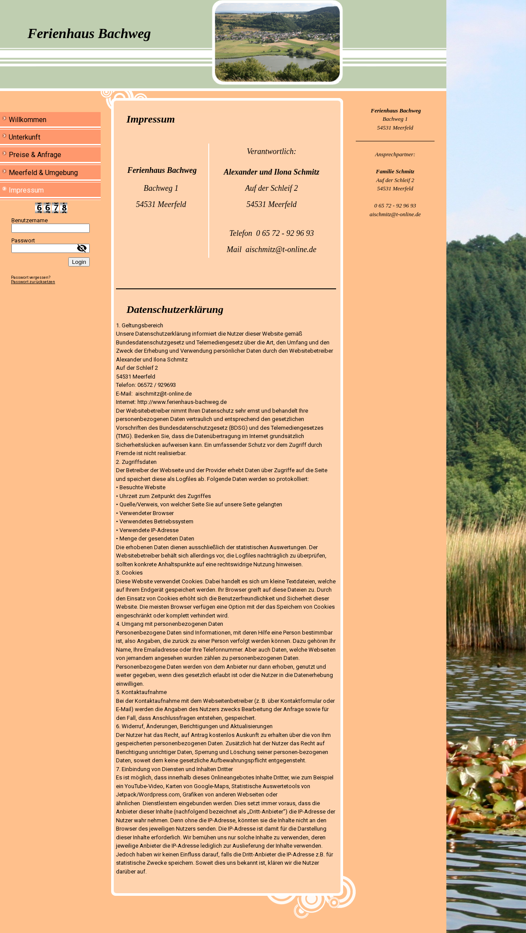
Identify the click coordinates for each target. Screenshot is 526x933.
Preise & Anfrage (35, 155)
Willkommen (27, 120)
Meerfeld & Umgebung (43, 172)
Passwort (23, 240)
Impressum (26, 190)
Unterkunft (24, 137)
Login (79, 262)
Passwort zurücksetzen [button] (33, 282)
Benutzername (29, 220)
